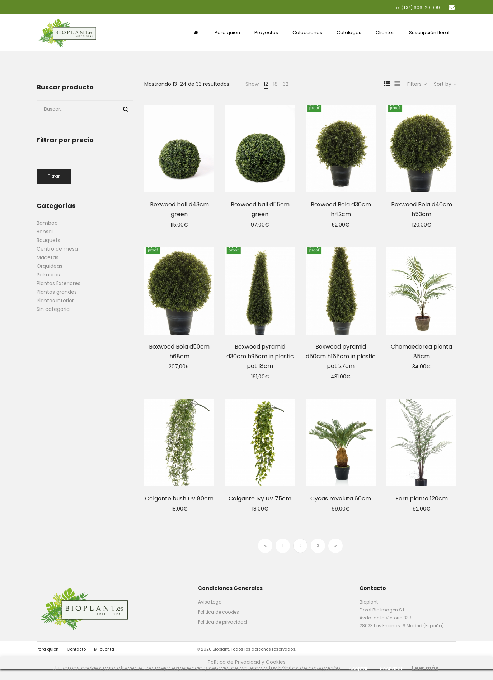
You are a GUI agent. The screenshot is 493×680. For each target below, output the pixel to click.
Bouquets (48, 240)
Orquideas (49, 266)
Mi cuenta (104, 649)
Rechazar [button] (391, 668)
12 (266, 84)
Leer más (425, 668)
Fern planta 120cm (421, 498)
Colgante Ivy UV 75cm (260, 498)
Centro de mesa (57, 248)
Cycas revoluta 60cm (340, 498)
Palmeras (48, 274)
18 (275, 84)
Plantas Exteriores (58, 283)
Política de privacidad (222, 622)
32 (285, 84)
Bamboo (47, 223)
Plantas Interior (55, 300)
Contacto (76, 649)
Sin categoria (53, 309)
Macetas (47, 257)
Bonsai (45, 231)
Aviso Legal (210, 602)
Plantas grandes (57, 291)
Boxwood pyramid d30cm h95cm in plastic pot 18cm (260, 357)
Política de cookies (218, 612)
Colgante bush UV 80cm (179, 498)
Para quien (47, 649)
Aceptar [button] (358, 668)
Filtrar (53, 176)
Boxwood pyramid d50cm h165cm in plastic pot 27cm (341, 357)
